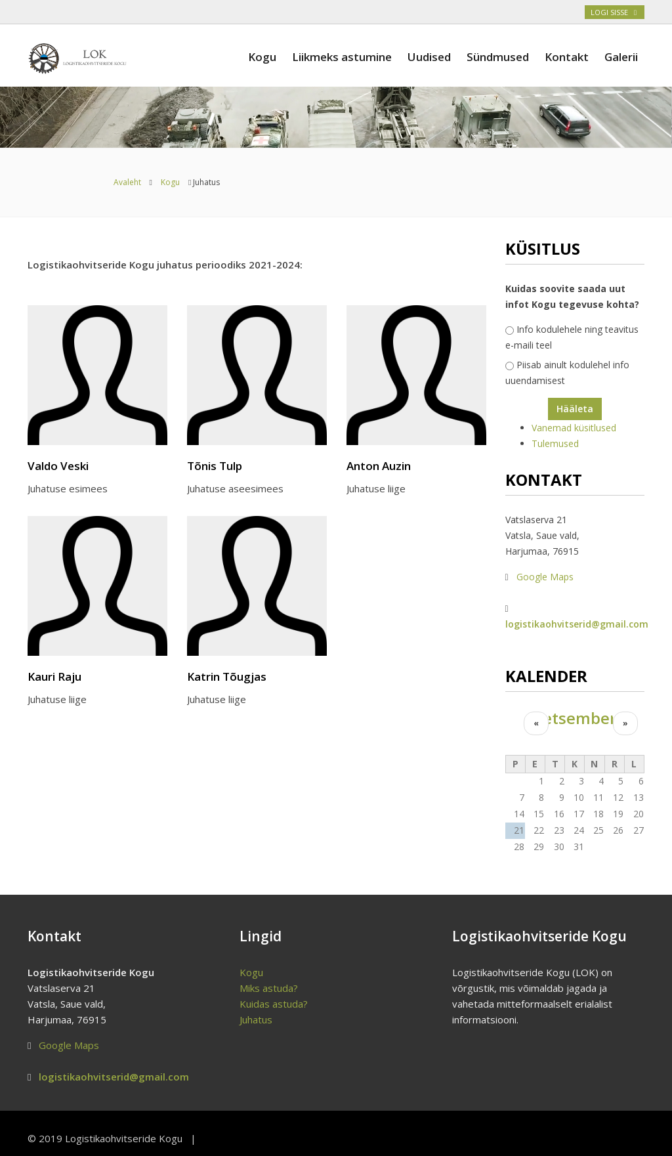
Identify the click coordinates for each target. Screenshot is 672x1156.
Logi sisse (615, 12)
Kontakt (567, 56)
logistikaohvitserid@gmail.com (576, 624)
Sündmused (498, 56)
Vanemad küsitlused (574, 427)
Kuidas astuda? (274, 1003)
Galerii (621, 56)
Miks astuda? (269, 988)
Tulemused (555, 443)
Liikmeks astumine (342, 56)
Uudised (429, 56)
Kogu (262, 56)
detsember (574, 718)
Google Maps (545, 576)
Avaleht (127, 182)
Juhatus (256, 1019)
